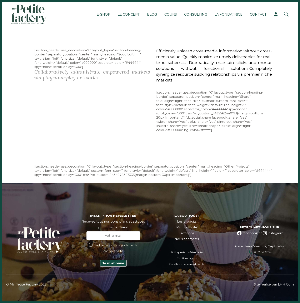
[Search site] (286, 15)
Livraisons (186, 233)
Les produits (186, 221)
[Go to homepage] (29, 14)
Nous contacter (186, 239)
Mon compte (186, 227)
